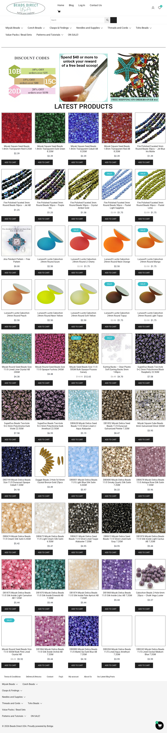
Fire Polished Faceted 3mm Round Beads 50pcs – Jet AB (35, 272)
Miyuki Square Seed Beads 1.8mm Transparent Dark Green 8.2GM (105, 183)
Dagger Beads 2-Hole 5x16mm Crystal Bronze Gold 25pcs (105, 722)
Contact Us (96, 5)
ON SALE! (73, 34)
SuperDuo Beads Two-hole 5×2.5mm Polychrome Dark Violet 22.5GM (35, 631)
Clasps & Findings (59, 27)
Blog (71, 5)
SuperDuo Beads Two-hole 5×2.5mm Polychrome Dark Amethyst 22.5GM (106, 632)
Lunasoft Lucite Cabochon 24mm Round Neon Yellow (105, 451)
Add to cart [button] (10, 194)
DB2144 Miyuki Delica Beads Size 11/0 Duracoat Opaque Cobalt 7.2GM (35, 723)
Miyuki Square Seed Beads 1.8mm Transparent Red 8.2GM (35, 183)
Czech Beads (35, 27)
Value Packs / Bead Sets (19, 34)
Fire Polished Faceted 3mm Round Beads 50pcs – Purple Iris (106, 272)
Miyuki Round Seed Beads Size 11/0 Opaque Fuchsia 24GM (105, 540)
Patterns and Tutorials (48, 34)
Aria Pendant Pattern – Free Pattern (35, 363)
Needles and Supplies (88, 27)
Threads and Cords (118, 27)
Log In (81, 5)
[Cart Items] (60, 11)
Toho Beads (142, 27)
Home (61, 5)
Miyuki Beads (13, 27)
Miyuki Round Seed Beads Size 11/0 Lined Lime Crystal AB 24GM (35, 540)
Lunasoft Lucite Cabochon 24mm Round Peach (35, 451)
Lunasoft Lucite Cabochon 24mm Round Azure (105, 363)
